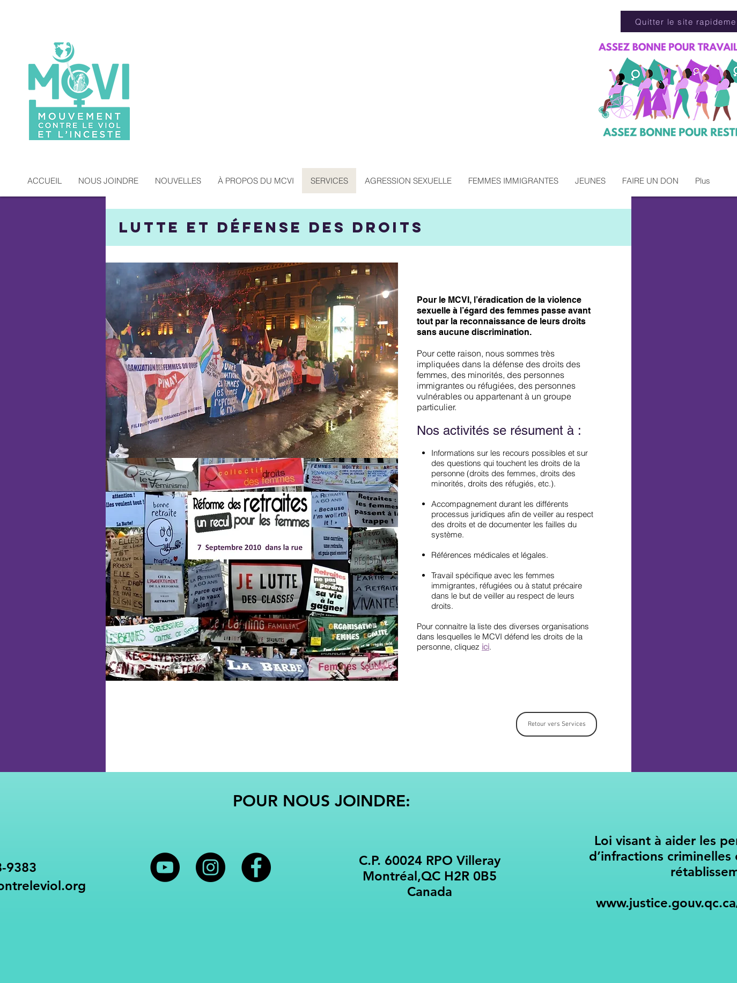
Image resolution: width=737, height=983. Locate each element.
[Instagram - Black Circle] (210, 867)
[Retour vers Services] (556, 724)
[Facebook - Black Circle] (256, 867)
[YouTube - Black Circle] (165, 867)
